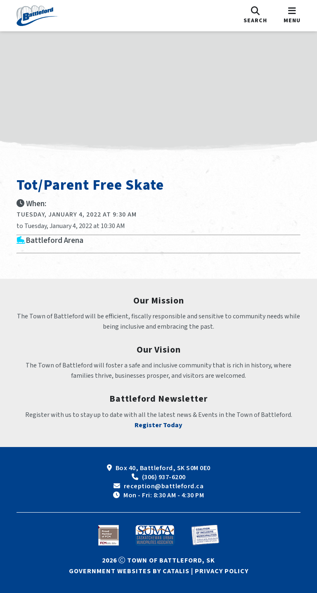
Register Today (158, 425)
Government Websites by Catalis (129, 571)
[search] (255, 15)
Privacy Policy (221, 571)
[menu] (292, 15)
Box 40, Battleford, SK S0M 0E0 (163, 468)
